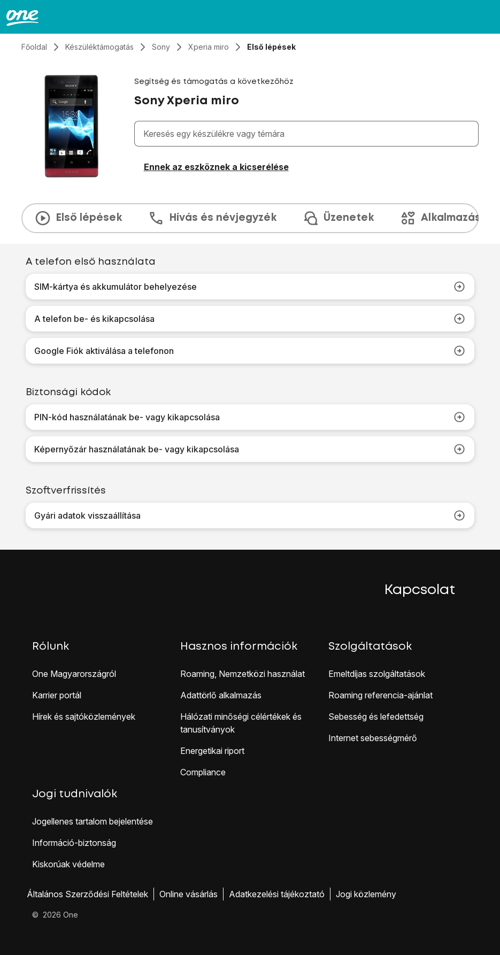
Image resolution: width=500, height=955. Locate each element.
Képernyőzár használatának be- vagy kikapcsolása (250, 449)
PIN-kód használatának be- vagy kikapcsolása (250, 417)
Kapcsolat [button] (419, 590)
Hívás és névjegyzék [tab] (212, 218)
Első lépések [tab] (78, 218)
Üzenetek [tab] (338, 218)
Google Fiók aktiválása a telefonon (250, 350)
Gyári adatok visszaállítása (250, 515)
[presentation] (250, 218)
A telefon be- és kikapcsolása (250, 318)
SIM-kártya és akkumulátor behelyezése (250, 286)
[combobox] (308, 133)
